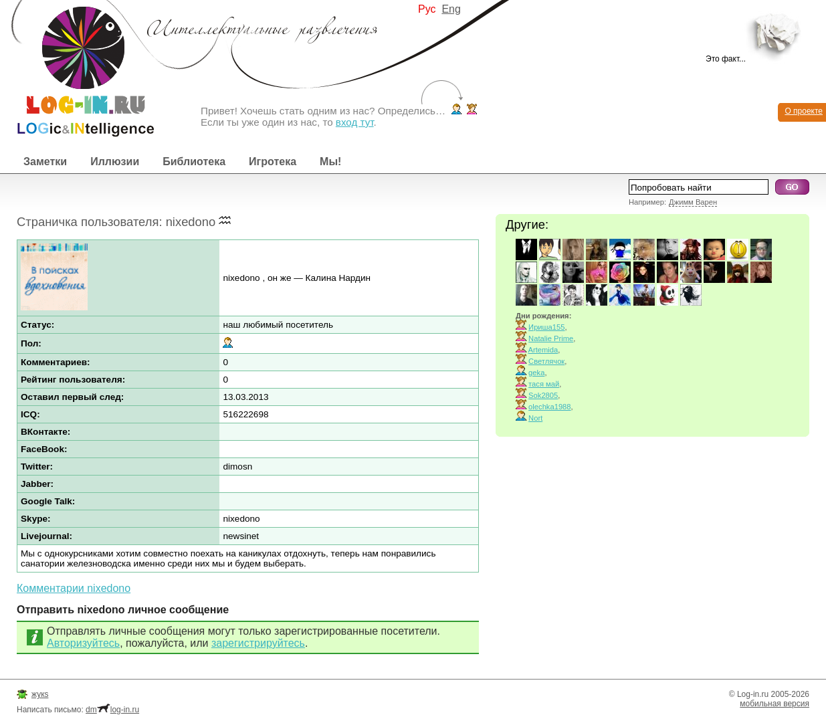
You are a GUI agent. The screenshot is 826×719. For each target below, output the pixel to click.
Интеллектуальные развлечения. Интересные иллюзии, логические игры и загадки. (77, 68)
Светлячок (546, 361)
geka (536, 373)
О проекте (804, 111)
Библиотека (194, 161)
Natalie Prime (550, 338)
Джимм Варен (693, 202)
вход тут (355, 122)
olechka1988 (549, 407)
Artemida (543, 350)
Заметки (45, 161)
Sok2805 (543, 395)
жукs (39, 694)
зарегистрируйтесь (258, 643)
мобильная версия (774, 703)
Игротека (272, 161)
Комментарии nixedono (73, 588)
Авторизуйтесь (83, 643)
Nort (535, 418)
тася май (543, 384)
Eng (450, 9)
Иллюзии (114, 161)
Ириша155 (546, 327)
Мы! (330, 161)
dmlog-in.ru (112, 709)
